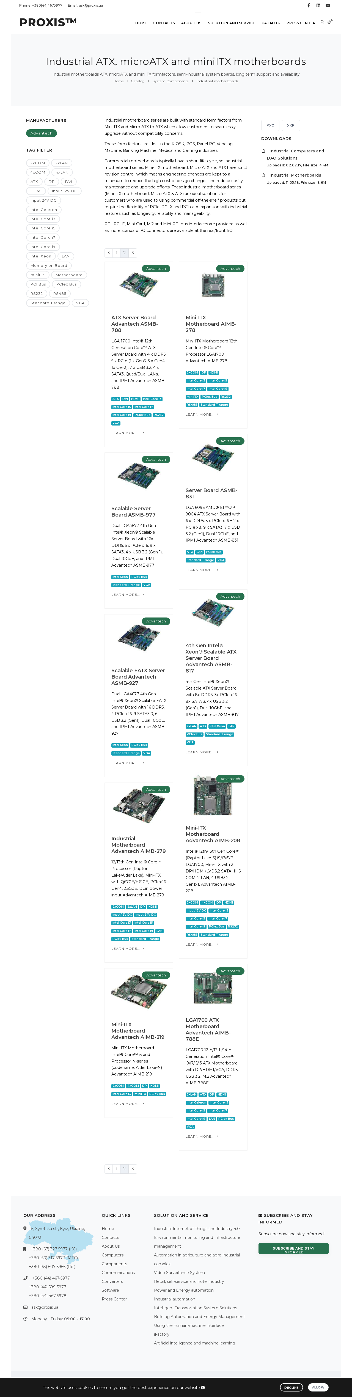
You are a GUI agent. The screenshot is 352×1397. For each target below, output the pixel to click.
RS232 (37, 293)
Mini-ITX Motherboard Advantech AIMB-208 (213, 834)
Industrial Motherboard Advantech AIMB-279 (138, 845)
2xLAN (62, 163)
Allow (318, 1387)
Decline (291, 1388)
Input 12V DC (64, 191)
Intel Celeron (44, 209)
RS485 (59, 293)
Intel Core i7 (43, 237)
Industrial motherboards (217, 81)
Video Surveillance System (179, 1272)
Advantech (42, 133)
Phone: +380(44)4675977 (40, 5)
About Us (190, 23)
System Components (170, 81)
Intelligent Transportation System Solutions (195, 1307)
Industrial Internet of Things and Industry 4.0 (197, 1228)
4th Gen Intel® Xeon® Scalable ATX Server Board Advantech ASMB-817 (211, 658)
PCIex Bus (66, 284)
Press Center (301, 23)
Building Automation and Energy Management (199, 1316)
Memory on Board (49, 265)
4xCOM (38, 172)
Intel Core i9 (43, 247)
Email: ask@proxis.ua (85, 5)
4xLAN (62, 172)
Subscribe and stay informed (293, 1250)
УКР (291, 125)
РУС (270, 125)
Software (110, 1290)
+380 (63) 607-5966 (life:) (52, 1266)
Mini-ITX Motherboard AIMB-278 (211, 324)
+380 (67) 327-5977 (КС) (54, 1249)
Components (114, 1263)
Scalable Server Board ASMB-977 (133, 512)
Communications (118, 1272)
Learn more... (128, 433)
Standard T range (48, 303)
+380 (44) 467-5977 (51, 1278)
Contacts (163, 23)
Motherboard (69, 275)
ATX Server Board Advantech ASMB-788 (134, 324)
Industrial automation (174, 1299)
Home (139, 23)
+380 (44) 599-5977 (47, 1287)
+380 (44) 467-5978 (48, 1295)
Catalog (270, 23)
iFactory (161, 1334)
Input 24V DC (44, 200)
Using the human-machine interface (189, 1325)
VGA (80, 303)
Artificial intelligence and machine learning (194, 1343)
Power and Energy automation (184, 1290)
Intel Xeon (41, 256)
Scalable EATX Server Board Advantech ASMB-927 (138, 677)
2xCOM (38, 163)
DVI (68, 181)
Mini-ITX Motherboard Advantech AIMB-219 (137, 1031)
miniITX (38, 275)
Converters (112, 1281)
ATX (34, 181)
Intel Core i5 (43, 228)
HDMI (36, 191)
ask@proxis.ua (44, 1307)
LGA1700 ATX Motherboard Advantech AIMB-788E (208, 1029)
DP (52, 181)
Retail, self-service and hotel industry (189, 1281)
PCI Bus (38, 284)
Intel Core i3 (43, 219)
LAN (66, 256)
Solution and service (231, 23)
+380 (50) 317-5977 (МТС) (53, 1257)
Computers (112, 1255)
